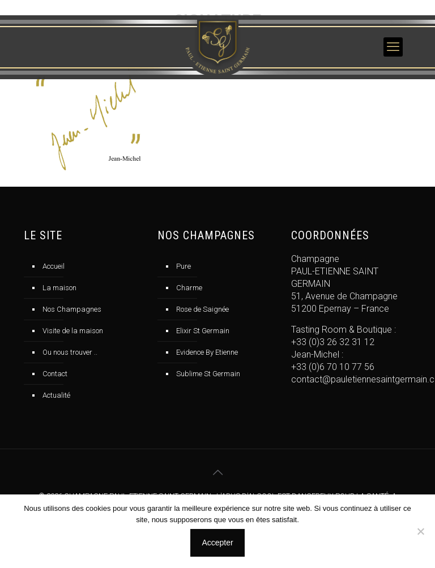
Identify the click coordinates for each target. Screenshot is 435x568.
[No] (421, 531)
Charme (189, 287)
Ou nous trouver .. (69, 352)
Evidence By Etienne (207, 352)
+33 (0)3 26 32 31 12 (332, 342)
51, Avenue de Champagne (344, 296)
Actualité (56, 395)
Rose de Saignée (202, 309)
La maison (59, 287)
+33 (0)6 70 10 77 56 (332, 367)
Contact (54, 373)
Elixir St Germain (202, 330)
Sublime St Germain (208, 373)
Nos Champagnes (71, 309)
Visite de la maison (72, 330)
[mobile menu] (393, 47)
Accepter (217, 542)
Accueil (53, 266)
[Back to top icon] (217, 472)
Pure (183, 266)
